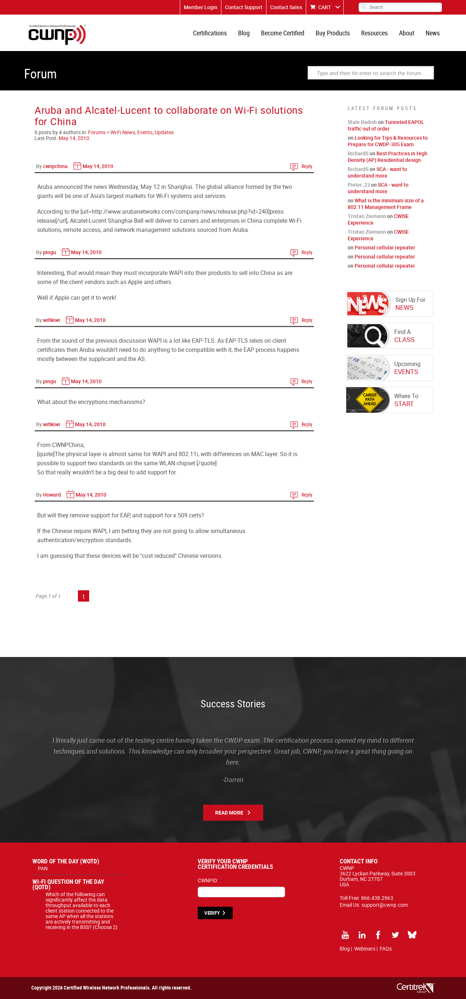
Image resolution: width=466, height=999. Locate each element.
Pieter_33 (359, 184)
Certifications (210, 32)
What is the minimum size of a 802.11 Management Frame (386, 203)
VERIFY (212, 913)
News (433, 32)
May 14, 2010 (74, 138)
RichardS (358, 153)
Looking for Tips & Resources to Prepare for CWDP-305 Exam (388, 141)
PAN (43, 868)
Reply (306, 166)
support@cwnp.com (385, 904)
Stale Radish (362, 121)
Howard (52, 494)
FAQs (386, 948)
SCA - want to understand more (377, 172)
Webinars (364, 948)
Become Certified (282, 32)
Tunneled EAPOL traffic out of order (386, 125)
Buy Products (333, 32)
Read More (229, 812)
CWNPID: (208, 880)
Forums (97, 132)
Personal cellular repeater (385, 247)
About (406, 32)
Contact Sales (286, 7)
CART (324, 7)
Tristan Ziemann (367, 216)
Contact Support (243, 7)
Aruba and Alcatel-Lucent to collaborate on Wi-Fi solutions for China (169, 115)
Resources (374, 32)
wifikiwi (51, 319)
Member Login (200, 7)
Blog (244, 32)
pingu (49, 252)
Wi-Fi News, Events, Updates (142, 132)
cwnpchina (55, 166)
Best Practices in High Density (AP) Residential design (387, 156)
